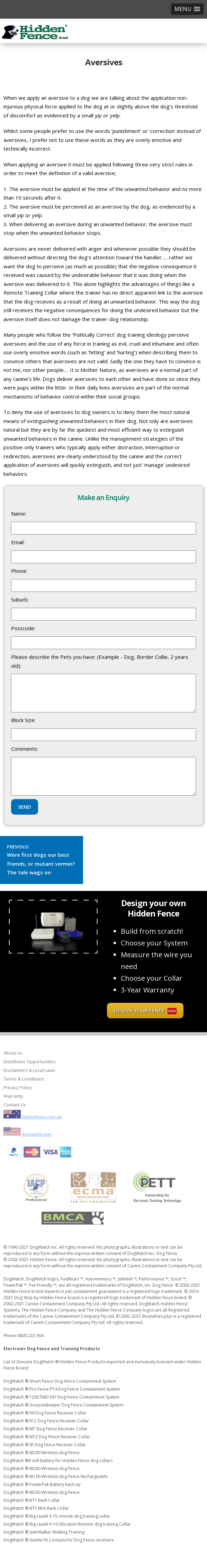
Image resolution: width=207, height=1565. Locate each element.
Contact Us (14, 1105)
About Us (12, 1053)
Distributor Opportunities (29, 1061)
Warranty (13, 1096)
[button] (187, 9)
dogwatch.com (27, 1134)
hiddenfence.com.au (32, 1117)
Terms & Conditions (23, 1079)
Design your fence (145, 1010)
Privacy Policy (17, 1087)
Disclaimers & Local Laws (29, 1070)
